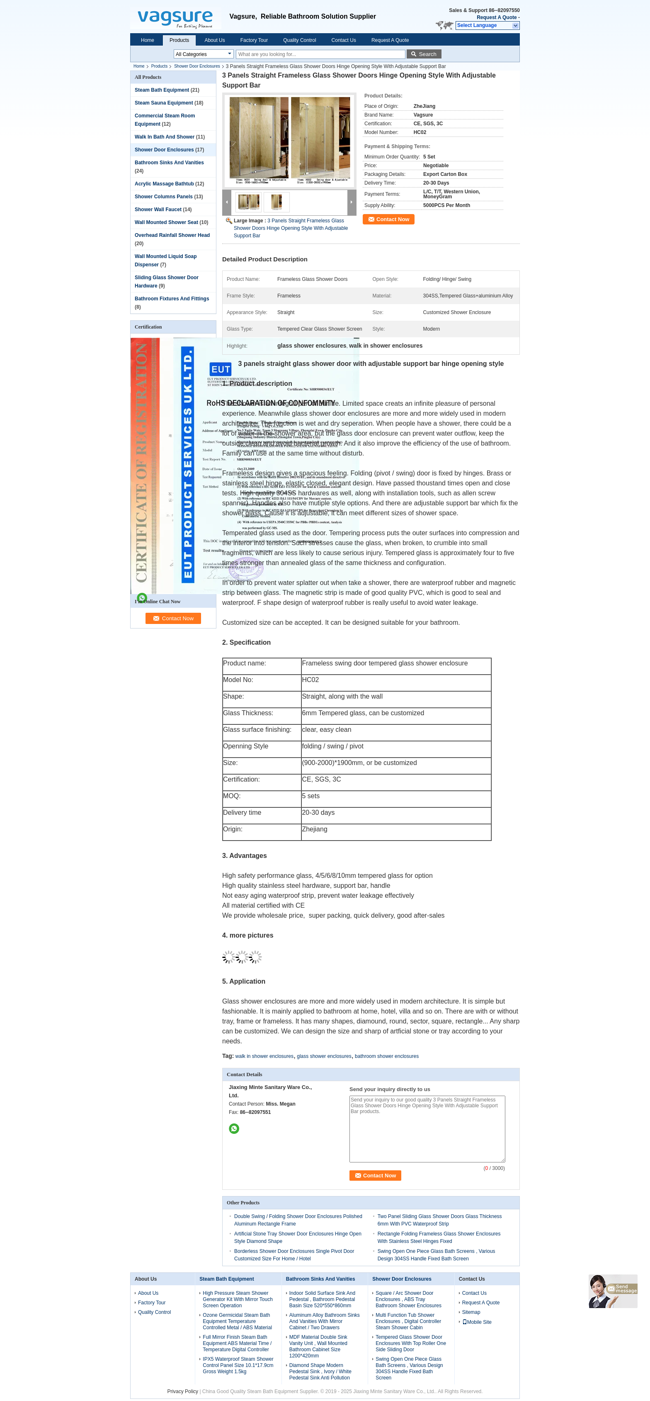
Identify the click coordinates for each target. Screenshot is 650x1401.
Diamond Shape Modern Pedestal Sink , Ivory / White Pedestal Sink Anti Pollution (320, 1371)
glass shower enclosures (324, 1056)
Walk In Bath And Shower (164, 137)
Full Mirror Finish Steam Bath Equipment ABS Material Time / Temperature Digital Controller (237, 1343)
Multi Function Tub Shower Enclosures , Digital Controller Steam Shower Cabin (408, 1321)
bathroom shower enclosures (387, 1056)
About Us (214, 40)
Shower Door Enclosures (197, 66)
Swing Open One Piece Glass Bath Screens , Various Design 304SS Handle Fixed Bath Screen (409, 1368)
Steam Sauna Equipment (164, 103)
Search (428, 54)
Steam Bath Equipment (162, 90)
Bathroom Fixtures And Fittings (172, 299)
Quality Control (299, 40)
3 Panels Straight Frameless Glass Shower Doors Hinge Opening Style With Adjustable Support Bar (291, 228)
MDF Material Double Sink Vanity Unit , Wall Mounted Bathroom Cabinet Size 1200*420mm (318, 1346)
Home (147, 40)
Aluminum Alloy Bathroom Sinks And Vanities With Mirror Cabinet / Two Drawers (324, 1321)
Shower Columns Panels (164, 197)
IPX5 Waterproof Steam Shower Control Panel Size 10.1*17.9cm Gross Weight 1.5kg (238, 1365)
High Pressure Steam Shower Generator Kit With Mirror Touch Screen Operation (238, 1299)
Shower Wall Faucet (158, 209)
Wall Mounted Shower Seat (166, 222)
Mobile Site (477, 1322)
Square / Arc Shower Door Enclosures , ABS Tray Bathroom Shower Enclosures (408, 1299)
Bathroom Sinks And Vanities (169, 163)
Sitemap (471, 1312)
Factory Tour (254, 40)
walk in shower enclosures (264, 1056)
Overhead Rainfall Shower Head (172, 235)
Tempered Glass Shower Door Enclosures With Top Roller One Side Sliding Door (411, 1343)
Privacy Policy (182, 1391)
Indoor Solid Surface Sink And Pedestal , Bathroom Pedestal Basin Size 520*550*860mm (322, 1299)
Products (179, 40)
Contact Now (392, 219)
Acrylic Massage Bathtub (164, 184)
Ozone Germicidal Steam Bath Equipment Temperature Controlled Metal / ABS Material (237, 1321)
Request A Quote (497, 17)
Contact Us (344, 40)
